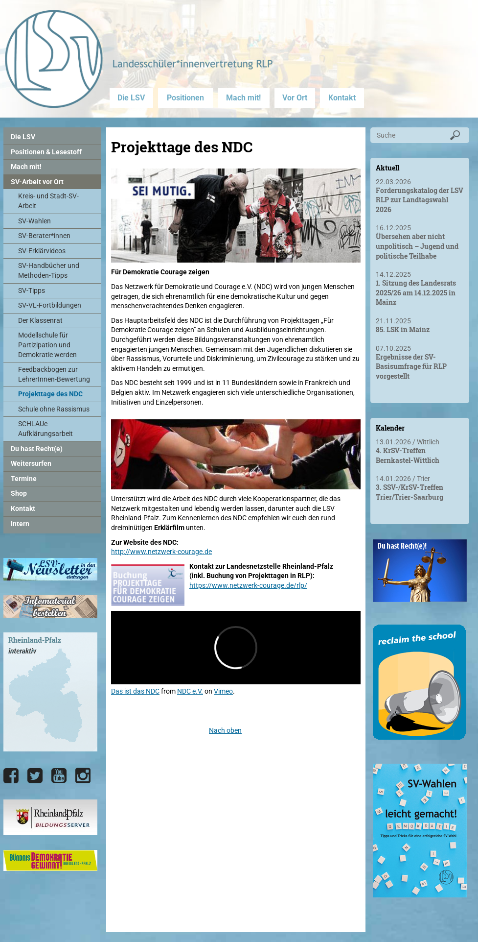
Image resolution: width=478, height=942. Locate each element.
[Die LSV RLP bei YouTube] (59, 776)
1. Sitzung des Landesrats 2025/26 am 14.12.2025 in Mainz (416, 292)
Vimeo (223, 691)
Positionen (185, 97)
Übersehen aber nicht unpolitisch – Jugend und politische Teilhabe (417, 246)
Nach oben (225, 730)
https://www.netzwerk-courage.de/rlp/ (248, 585)
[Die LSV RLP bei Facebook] (11, 776)
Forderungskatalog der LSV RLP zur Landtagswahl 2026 (419, 200)
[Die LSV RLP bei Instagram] (83, 776)
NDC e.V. (190, 691)
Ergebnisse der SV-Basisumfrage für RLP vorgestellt (411, 366)
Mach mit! (243, 97)
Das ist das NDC (135, 691)
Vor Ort (294, 97)
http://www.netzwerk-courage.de (161, 552)
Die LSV (131, 97)
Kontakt (342, 97)
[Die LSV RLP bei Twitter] (35, 776)
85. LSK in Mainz (403, 329)
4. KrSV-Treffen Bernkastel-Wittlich (407, 455)
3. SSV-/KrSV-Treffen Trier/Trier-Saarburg (409, 492)
